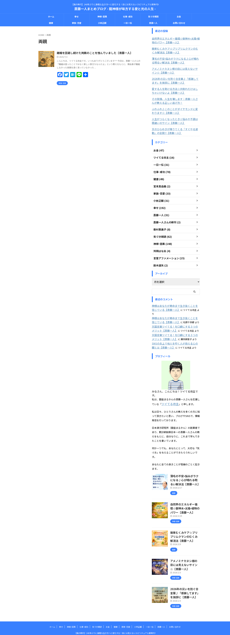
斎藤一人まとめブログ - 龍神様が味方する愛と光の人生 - (115, 8)
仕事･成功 (128, 16)
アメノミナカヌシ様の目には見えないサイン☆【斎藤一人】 (175, 70)
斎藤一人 (153, 22)
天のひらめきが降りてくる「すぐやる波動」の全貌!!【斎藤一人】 (175, 131)
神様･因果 (102, 16)
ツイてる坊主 (168, 398)
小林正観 (102, 22)
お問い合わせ (179, 22)
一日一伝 (128, 22)
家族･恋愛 (76, 22)
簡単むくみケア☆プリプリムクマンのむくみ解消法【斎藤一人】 (175, 50)
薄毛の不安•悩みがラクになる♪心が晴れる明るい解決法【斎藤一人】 (176, 60)
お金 (179, 16)
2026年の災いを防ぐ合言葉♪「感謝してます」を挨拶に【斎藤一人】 (175, 80)
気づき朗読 (153, 16)
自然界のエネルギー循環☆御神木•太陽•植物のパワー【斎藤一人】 (175, 40)
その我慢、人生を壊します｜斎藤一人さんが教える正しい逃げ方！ (175, 100)
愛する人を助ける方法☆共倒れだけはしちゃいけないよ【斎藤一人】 (175, 90)
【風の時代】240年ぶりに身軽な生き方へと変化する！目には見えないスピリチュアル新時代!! (115, 620)
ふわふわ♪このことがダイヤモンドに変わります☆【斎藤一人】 (175, 110)
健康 (51, 22)
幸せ (76, 16)
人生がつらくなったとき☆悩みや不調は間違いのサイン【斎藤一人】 (175, 120)
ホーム (51, 16)
